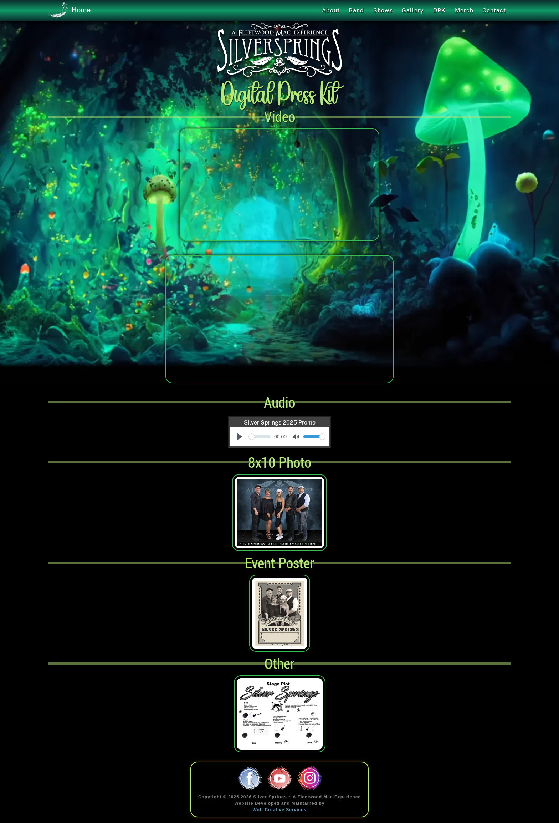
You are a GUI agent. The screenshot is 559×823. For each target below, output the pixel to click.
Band (356, 10)
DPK (439, 10)
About (331, 10)
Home (69, 10)
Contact (494, 10)
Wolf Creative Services (279, 809)
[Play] (239, 436)
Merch (464, 10)
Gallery (413, 10)
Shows (383, 10)
